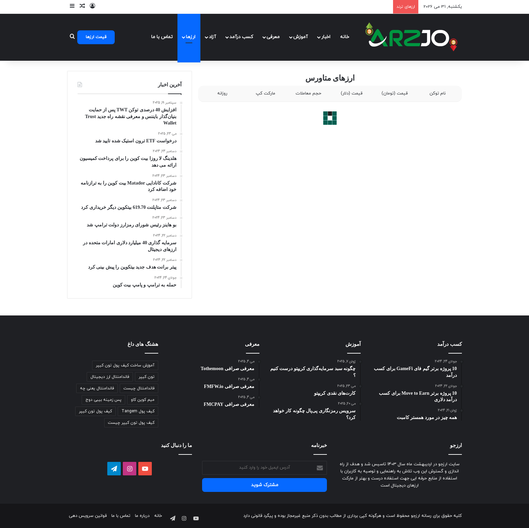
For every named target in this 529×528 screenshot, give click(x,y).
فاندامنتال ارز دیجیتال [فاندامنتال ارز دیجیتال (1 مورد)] (109, 377)
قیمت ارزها (96, 37)
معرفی (273, 37)
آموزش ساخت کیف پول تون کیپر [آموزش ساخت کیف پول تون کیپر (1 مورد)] (125, 365)
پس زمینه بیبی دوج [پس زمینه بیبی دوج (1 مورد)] (103, 399)
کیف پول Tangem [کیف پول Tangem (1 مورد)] (138, 411)
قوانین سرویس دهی (88, 516)
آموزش (300, 37)
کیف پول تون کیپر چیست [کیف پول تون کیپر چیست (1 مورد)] (131, 422)
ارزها (190, 37)
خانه (344, 37)
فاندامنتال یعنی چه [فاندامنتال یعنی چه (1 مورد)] (97, 388)
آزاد (212, 37)
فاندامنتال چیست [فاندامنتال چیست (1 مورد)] (139, 388)
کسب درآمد (241, 37)
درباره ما (142, 516)
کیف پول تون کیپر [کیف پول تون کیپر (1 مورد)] (95, 411)
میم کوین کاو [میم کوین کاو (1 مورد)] (143, 399)
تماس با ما (162, 37)
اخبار (325, 37)
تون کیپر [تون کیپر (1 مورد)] (147, 377)
